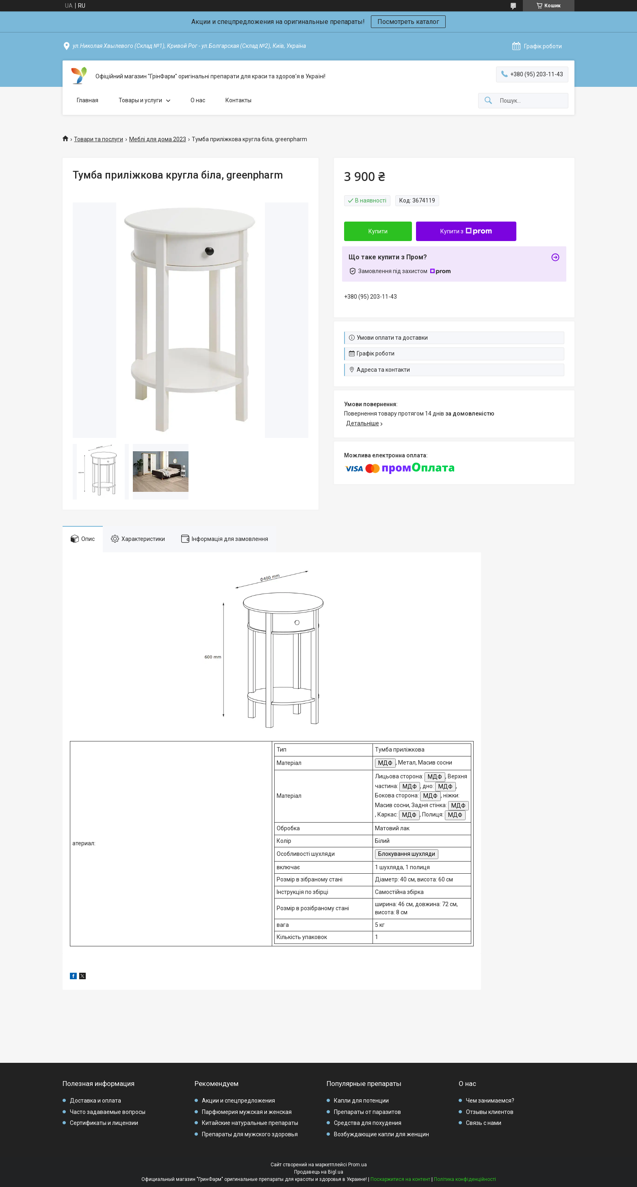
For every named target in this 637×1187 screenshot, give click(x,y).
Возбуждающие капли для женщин (381, 1134)
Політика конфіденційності (465, 1179)
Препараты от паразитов (367, 1112)
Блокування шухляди (406, 854)
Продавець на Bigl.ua (318, 1172)
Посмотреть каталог (408, 22)
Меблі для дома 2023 (157, 139)
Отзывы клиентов (490, 1112)
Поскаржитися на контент (400, 1179)
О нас (198, 100)
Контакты (238, 100)
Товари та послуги (98, 139)
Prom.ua (357, 1165)
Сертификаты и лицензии (104, 1123)
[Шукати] (488, 101)
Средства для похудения (367, 1123)
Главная (87, 100)
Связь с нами (483, 1123)
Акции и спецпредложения (238, 1100)
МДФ (385, 763)
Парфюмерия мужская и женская (247, 1112)
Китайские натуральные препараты (250, 1123)
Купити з (466, 231)
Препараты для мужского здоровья (250, 1134)
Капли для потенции (361, 1100)
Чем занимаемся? (490, 1100)
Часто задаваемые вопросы (107, 1112)
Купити (378, 231)
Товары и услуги (140, 100)
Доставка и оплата (95, 1100)
